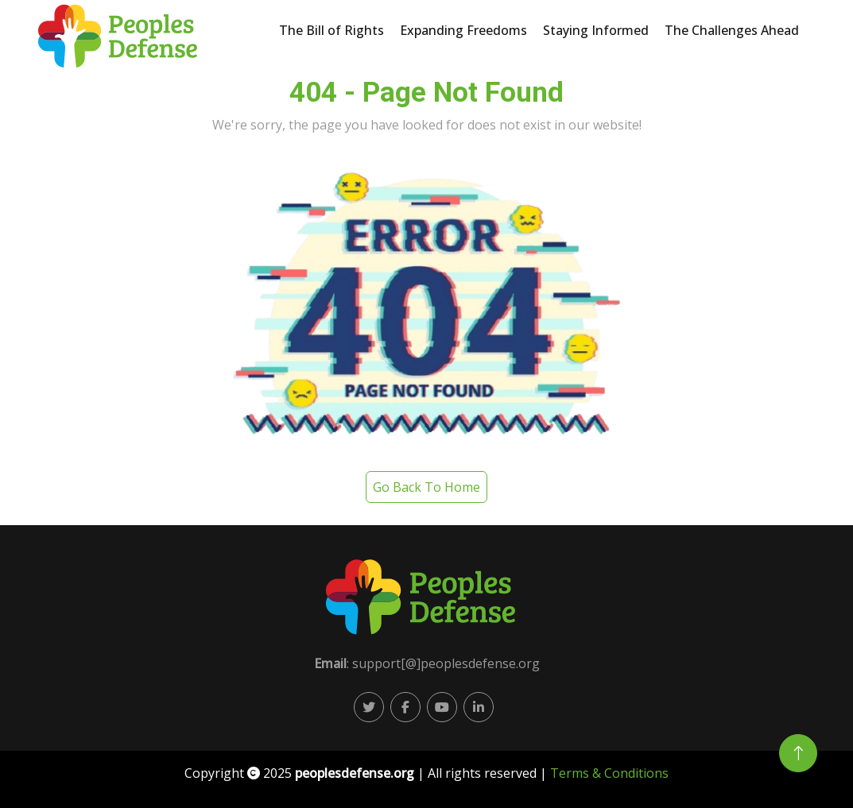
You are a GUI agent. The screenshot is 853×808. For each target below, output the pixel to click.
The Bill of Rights (331, 30)
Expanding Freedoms (463, 30)
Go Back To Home (426, 487)
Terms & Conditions (609, 773)
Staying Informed (596, 30)
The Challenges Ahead (732, 30)
